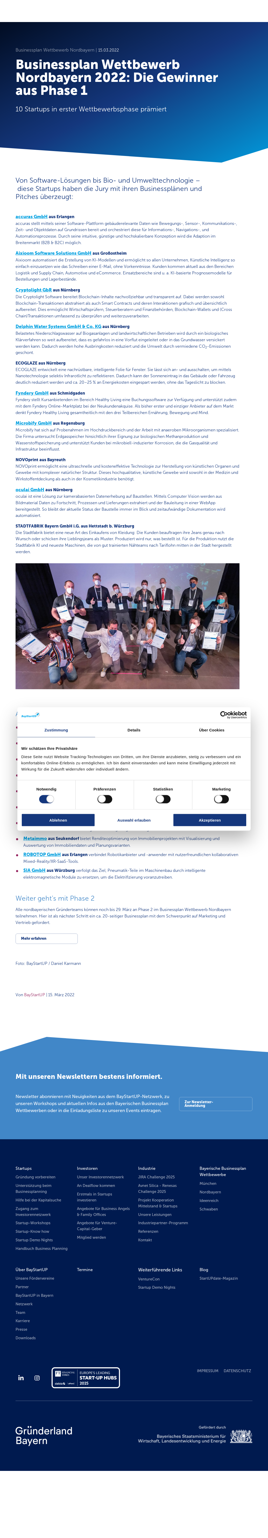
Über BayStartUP (33, 1335)
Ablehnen (58, 820)
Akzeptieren (210, 820)
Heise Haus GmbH (43, 838)
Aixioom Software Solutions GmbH (53, 256)
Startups (24, 1223)
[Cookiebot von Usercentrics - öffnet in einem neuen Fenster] (224, 715)
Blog (204, 1335)
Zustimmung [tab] (56, 730)
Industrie (147, 1223)
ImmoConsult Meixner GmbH (55, 854)
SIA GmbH (34, 921)
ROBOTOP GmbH (42, 904)
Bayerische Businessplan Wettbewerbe (225, 1227)
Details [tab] (134, 730)
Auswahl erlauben (134, 820)
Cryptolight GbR (34, 295)
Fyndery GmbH (32, 412)
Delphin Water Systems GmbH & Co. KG (58, 334)
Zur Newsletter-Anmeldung (199, 1159)
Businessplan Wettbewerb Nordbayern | (57, 50)
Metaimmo (35, 888)
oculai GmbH (30, 522)
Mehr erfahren (34, 992)
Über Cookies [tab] (211, 730)
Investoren (88, 1223)
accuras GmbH (32, 216)
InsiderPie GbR (39, 871)
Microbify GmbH (34, 451)
